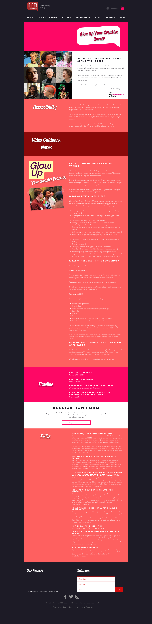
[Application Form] (76, 422)
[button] (122, 8)
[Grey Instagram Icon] (77, 596)
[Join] (119, 589)
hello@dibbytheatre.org (76, 417)
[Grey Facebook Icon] (65, 596)
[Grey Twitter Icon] (71, 596)
